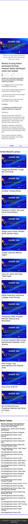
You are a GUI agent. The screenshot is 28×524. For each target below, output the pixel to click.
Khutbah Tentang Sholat (11, 191)
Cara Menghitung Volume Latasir (11, 452)
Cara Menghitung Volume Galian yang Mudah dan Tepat (13, 492)
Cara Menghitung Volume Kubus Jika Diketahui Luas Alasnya (13, 488)
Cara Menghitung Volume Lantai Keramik (11, 435)
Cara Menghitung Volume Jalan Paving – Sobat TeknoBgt (13, 449)
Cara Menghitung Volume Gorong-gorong (12, 455)
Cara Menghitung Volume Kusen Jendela (11, 509)
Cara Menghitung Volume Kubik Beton (13, 460)
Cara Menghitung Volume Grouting (12, 495)
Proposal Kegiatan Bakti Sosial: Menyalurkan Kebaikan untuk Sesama (14, 342)
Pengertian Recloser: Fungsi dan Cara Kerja (13, 171)
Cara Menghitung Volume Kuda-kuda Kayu (13, 441)
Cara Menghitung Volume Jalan (11, 506)
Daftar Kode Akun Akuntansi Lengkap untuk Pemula (13, 296)
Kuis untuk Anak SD (9, 387)
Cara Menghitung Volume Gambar (12, 469)
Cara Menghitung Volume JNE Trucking (14, 504)
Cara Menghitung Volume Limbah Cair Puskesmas (13, 465)
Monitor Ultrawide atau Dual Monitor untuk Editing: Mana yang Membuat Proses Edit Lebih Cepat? (13, 425)
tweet (12, 146)
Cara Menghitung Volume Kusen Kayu (13, 502)
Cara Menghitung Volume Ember (11, 458)
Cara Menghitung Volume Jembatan (12, 432)
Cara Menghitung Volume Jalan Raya (13, 463)
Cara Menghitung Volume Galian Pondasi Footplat (11, 480)
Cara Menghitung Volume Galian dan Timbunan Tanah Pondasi (12, 445)
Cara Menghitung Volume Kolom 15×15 (14, 483)
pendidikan (6, 75)
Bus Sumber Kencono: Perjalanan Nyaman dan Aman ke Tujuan (14, 408)
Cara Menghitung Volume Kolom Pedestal (11, 476)
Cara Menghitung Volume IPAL (11, 512)
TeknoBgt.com (7, 74)
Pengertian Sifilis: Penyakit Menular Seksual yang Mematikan (12, 318)
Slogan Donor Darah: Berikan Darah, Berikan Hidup (13, 232)
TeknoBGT (6, 520)
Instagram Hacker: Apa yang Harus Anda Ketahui (13, 211)
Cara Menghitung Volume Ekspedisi (12, 474)
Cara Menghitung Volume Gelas (11, 438)
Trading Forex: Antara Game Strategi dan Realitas (13, 429)
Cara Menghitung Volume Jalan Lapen (13, 471)
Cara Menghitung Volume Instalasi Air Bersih (13, 498)
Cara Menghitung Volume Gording (12, 486)
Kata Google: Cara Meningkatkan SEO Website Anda (12, 365)
